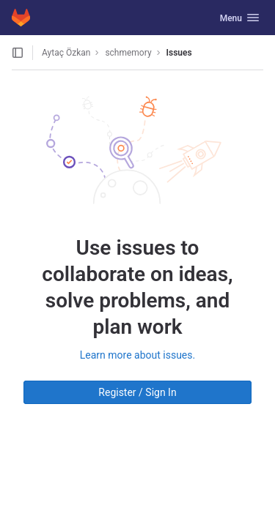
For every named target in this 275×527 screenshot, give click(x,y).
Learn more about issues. (137, 355)
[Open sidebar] (17, 52)
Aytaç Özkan (66, 53)
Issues (179, 53)
